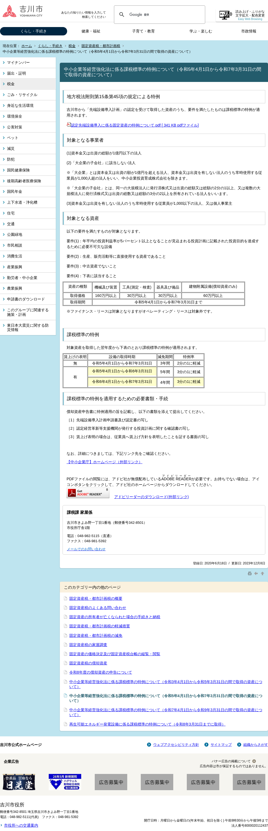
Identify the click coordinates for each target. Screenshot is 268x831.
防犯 (11, 159)
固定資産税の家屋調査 (88, 645)
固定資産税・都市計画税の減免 (95, 635)
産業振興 (14, 267)
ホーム (26, 46)
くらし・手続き (33, 31)
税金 (72, 46)
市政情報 (248, 31)
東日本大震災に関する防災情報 (28, 327)
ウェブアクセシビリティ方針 (176, 745)
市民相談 (14, 245)
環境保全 (14, 116)
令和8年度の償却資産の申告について (100, 672)
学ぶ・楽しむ (200, 31)
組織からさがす (255, 745)
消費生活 (14, 256)
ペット (12, 137)
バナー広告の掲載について (231, 761)
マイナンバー (18, 62)
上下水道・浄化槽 (22, 202)
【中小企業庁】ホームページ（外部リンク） (104, 462)
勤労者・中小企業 (22, 278)
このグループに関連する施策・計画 (28, 312)
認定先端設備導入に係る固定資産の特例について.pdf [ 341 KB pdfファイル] (133, 125)
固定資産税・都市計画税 (100, 46)
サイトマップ (221, 745)
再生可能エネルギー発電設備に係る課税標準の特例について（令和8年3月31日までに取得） (147, 724)
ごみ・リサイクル (22, 94)
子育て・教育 (143, 31)
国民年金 (14, 191)
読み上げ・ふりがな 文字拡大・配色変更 (250, 15)
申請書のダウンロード (26, 299)
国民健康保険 (18, 170)
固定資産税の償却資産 (88, 663)
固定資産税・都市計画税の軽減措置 (99, 626)
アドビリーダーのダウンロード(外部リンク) (151, 497)
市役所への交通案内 (21, 825)
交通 (11, 224)
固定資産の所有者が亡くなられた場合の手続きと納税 (114, 617)
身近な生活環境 (20, 105)
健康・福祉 (90, 31)
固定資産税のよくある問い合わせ (97, 607)
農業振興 (14, 288)
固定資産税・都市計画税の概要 (95, 598)
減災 (11, 148)
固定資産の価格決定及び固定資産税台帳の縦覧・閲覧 (114, 654)
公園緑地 (14, 234)
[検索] (158, 14)
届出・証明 (16, 73)
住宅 (11, 213)
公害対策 (14, 127)
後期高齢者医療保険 (24, 181)
